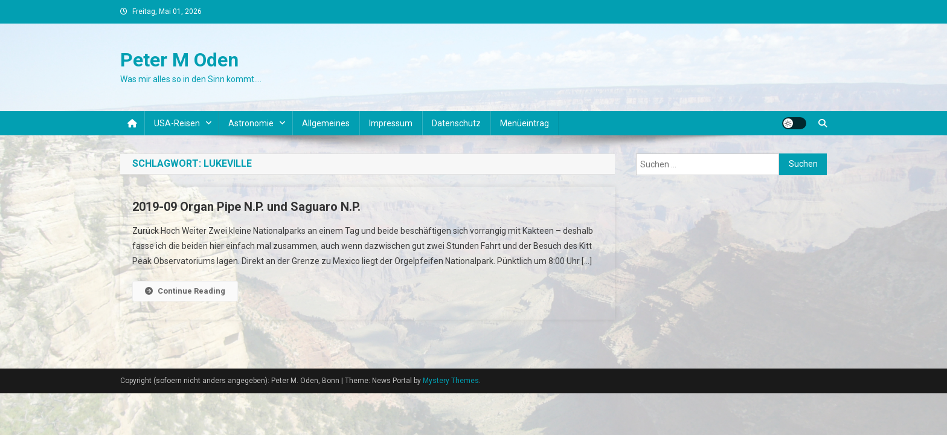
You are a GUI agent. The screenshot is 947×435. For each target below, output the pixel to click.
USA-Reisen (177, 123)
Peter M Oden (179, 59)
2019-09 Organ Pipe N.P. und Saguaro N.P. (246, 206)
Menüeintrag (524, 123)
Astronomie (251, 123)
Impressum (391, 123)
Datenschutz (456, 123)
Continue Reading (185, 290)
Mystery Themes (451, 380)
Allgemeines (326, 123)
